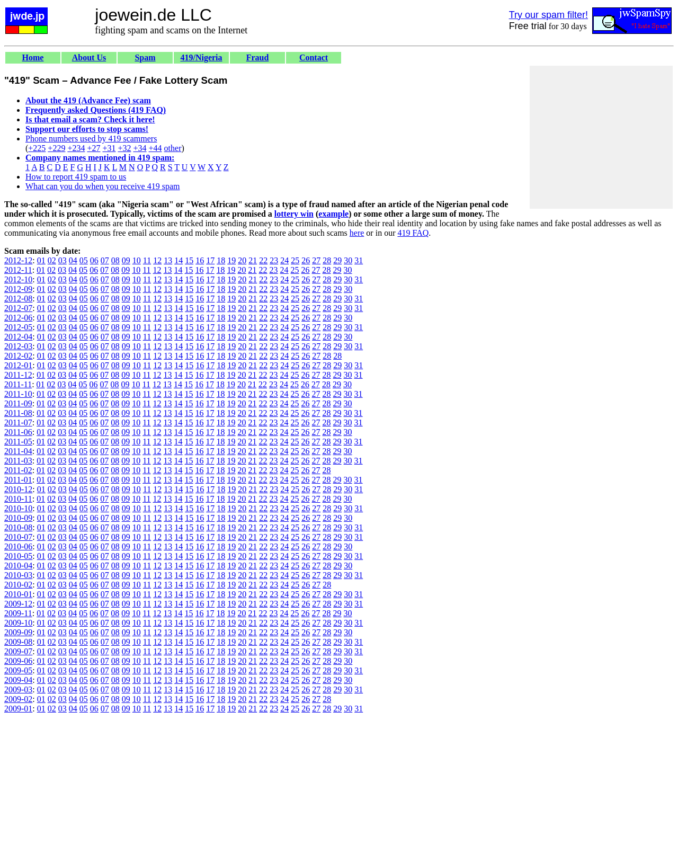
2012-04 (18, 336)
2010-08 (18, 527)
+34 (140, 148)
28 (327, 260)
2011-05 (18, 441)
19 (231, 260)
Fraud (257, 57)
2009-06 (18, 660)
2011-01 (18, 479)
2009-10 (18, 622)
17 (210, 260)
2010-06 (18, 546)
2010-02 (18, 584)
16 (199, 260)
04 (73, 260)
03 (62, 260)
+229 (56, 148)
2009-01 (18, 708)
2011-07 (18, 422)
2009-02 (18, 699)
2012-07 (18, 308)
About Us (89, 57)
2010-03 (18, 575)
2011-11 (18, 384)
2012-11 (18, 269)
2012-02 (18, 355)
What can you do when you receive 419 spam (102, 186)
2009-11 (18, 613)
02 (52, 260)
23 (274, 260)
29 (337, 260)
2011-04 (18, 451)
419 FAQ (413, 232)
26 (305, 260)
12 (157, 260)
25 (295, 260)
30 (348, 260)
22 (263, 260)
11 (147, 260)
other (173, 148)
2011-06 (18, 432)
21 (252, 260)
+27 (93, 148)
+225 (37, 148)
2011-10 (18, 393)
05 (83, 260)
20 (242, 260)
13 (168, 260)
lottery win (294, 213)
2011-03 (18, 460)
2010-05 (18, 555)
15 (189, 260)
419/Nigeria (201, 57)
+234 (76, 148)
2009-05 (18, 670)
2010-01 (18, 594)
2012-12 (18, 260)
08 (115, 260)
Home (33, 57)
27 (316, 260)
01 (41, 260)
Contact (313, 57)
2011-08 (18, 412)
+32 (124, 148)
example (333, 213)
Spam (145, 57)
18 (221, 260)
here (357, 232)
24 (284, 260)
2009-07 (18, 651)
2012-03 (18, 346)
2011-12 (18, 374)
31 (358, 260)
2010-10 (18, 508)
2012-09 (18, 288)
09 (126, 260)
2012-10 (18, 279)
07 (105, 260)
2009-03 (18, 689)
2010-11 (18, 498)
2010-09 (18, 517)
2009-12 (18, 603)
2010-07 (18, 536)
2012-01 (18, 365)
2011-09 (18, 403)
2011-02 (18, 470)
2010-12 (18, 489)
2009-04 (18, 679)
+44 (155, 148)
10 (136, 260)
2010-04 (18, 565)
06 (94, 260)
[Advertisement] (601, 137)
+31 (108, 148)
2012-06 (18, 317)
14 (178, 260)
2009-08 (18, 641)
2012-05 (18, 327)
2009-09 (18, 632)
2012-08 (18, 298)
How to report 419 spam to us (75, 176)
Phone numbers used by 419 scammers (91, 138)
